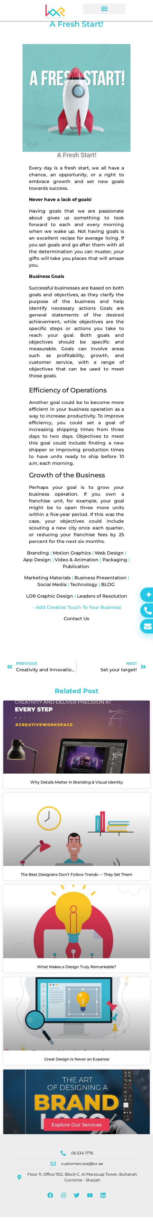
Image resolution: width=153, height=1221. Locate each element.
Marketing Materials (48, 581)
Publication (76, 570)
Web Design (109, 556)
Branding (38, 556)
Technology (83, 588)
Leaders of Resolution (102, 599)
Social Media (51, 588)
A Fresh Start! (76, 159)
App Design (37, 563)
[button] (104, 9)
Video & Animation (77, 563)
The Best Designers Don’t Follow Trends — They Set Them (76, 878)
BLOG (108, 588)
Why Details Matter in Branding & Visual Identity (76, 786)
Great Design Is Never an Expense (76, 1062)
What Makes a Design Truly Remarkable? (76, 970)
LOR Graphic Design (49, 599)
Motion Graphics (72, 556)
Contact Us (76, 622)
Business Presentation (100, 581)
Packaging (114, 563)
